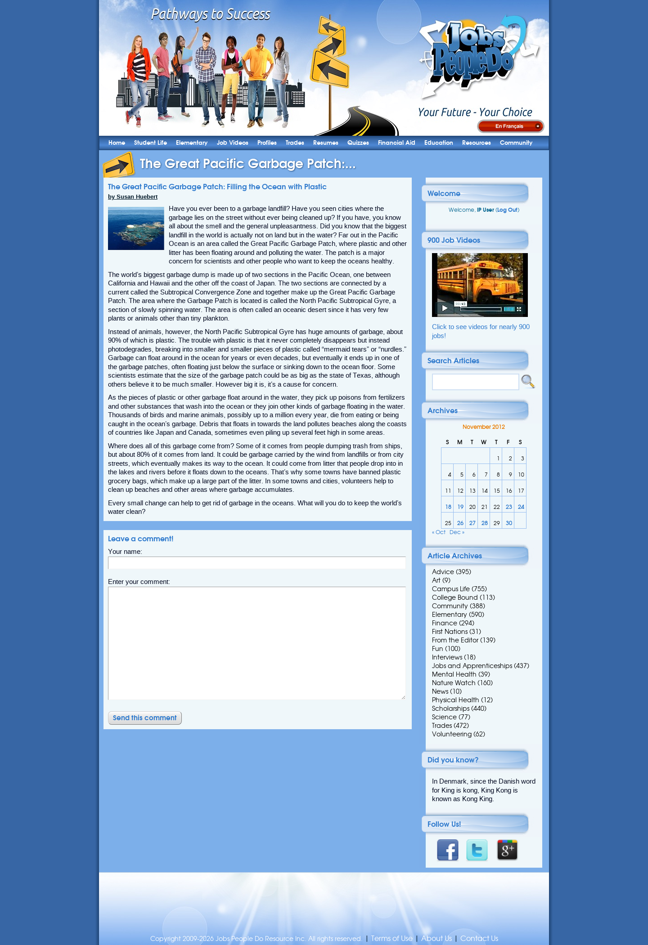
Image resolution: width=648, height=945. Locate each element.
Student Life (150, 143)
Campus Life (451, 589)
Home (116, 143)
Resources (476, 143)
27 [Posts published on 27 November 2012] (472, 523)
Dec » (457, 532)
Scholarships (450, 708)
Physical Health (455, 700)
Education (438, 143)
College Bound (455, 597)
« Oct (439, 532)
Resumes (325, 143)
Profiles (267, 143)
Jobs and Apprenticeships (472, 666)
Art (436, 580)
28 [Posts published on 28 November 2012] (485, 523)
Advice (443, 572)
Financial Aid (396, 143)
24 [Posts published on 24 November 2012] (521, 507)
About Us (436, 938)
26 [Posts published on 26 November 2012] (460, 523)
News (440, 691)
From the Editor (455, 640)
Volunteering (452, 734)
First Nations (450, 632)
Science (444, 717)
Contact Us (479, 938)
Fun (437, 649)
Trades (295, 143)
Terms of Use (392, 938)
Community (516, 143)
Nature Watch (454, 683)
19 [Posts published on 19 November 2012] (460, 507)
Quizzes (358, 143)
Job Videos (232, 143)
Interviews (447, 657)
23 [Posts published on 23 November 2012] (509, 507)
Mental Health (454, 674)
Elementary (192, 143)
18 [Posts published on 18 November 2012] (448, 507)
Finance (444, 623)
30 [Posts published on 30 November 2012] (509, 523)
